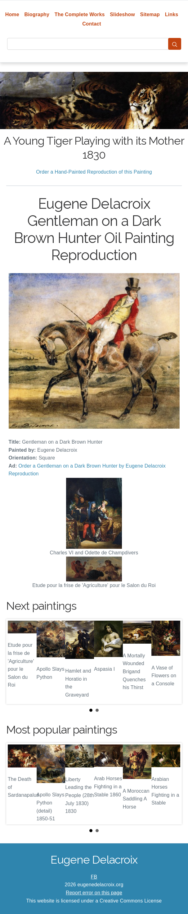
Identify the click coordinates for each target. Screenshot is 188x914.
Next (172, 661)
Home (12, 14)
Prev (16, 661)
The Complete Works (80, 14)
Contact (91, 23)
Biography (37, 14)
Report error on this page (94, 892)
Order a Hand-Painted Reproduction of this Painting (94, 172)
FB (94, 876)
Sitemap (150, 14)
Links (171, 14)
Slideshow (122, 14)
